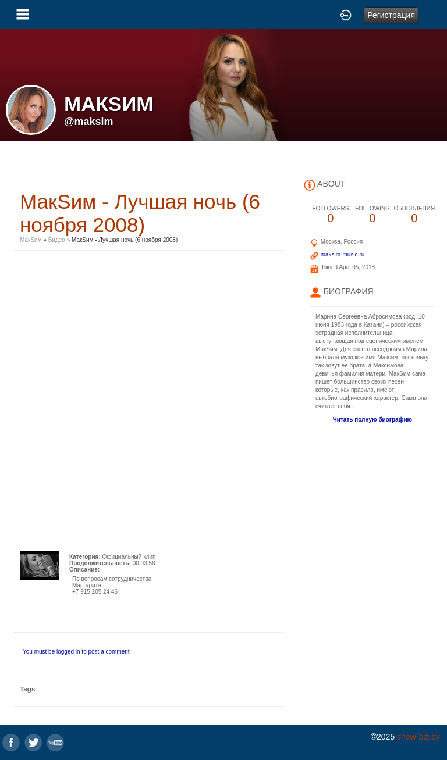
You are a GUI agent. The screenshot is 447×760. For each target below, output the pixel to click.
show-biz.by (418, 736)
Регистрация (391, 15)
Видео (56, 240)
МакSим (31, 240)
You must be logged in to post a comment (76, 651)
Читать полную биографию (372, 419)
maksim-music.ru (343, 254)
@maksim (88, 121)
